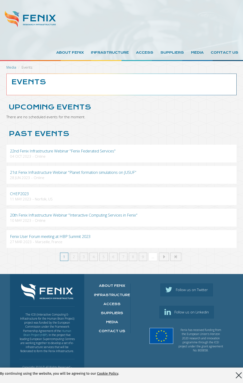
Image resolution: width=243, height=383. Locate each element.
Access (144, 52)
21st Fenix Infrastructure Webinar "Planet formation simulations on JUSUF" (73, 172)
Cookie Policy (107, 374)
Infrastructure (110, 52)
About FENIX (112, 286)
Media (197, 52)
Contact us (224, 52)
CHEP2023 (19, 193)
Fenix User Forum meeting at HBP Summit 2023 (50, 236)
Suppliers (172, 52)
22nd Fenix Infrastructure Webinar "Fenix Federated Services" (63, 151)
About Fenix (70, 52)
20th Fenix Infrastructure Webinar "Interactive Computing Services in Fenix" (73, 215)
